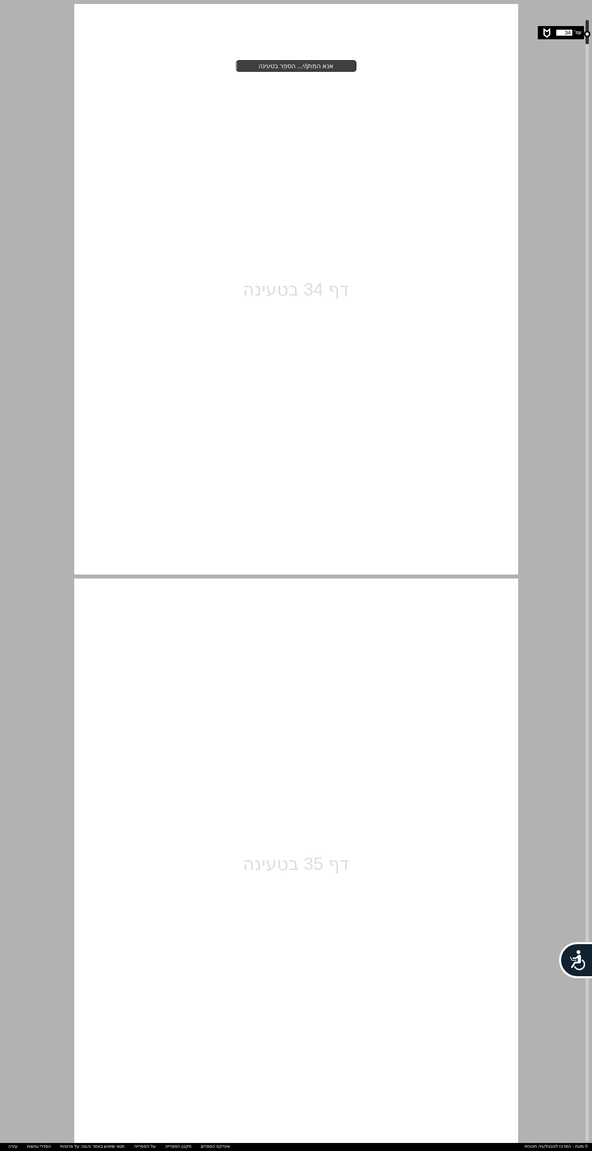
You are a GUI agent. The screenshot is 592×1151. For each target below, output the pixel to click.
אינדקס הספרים (215, 1146)
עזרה (13, 1146)
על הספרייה (145, 1146)
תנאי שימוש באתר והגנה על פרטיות (92, 1146)
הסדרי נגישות (39, 1146)
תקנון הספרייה (178, 1146)
